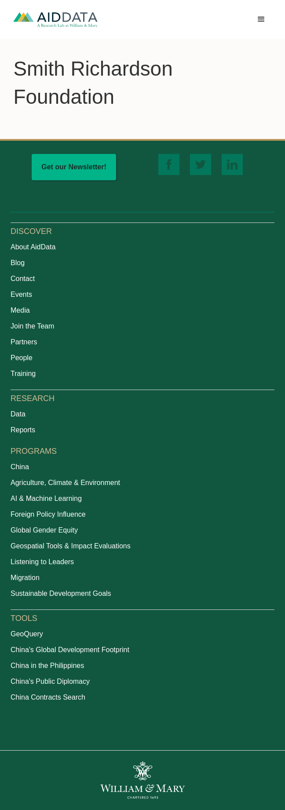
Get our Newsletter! (73, 167)
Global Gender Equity (44, 530)
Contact (23, 278)
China (20, 467)
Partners (24, 342)
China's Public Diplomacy (50, 681)
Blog (18, 262)
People (22, 357)
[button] (261, 19)
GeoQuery (27, 634)
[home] (55, 20)
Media (20, 310)
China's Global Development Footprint (70, 649)
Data (18, 414)
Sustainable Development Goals (61, 593)
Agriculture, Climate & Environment (65, 482)
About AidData (33, 247)
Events (21, 294)
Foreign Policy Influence (48, 514)
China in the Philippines (47, 665)
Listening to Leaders (42, 562)
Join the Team (32, 326)
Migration (25, 577)
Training (23, 373)
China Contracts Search (48, 697)
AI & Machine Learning (46, 498)
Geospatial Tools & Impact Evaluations (71, 546)
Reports (23, 430)
